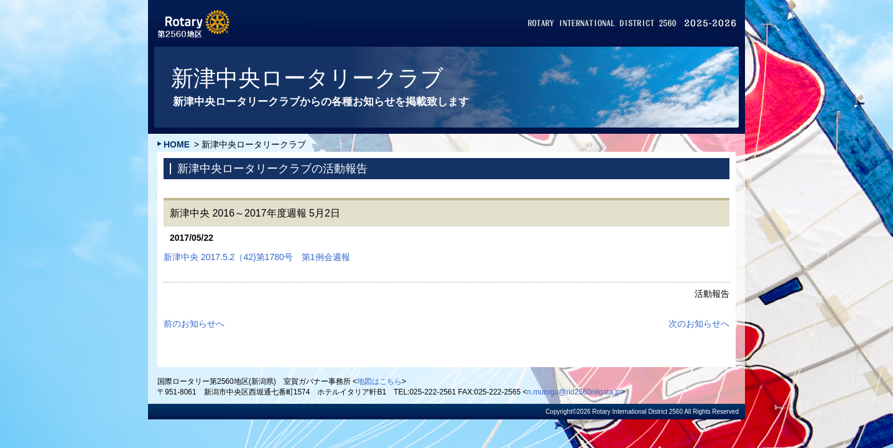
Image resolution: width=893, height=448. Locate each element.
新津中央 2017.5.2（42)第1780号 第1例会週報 (257, 257)
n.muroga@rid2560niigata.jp (574, 392)
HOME (177, 144)
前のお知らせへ (194, 324)
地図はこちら (379, 381)
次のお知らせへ (699, 324)
